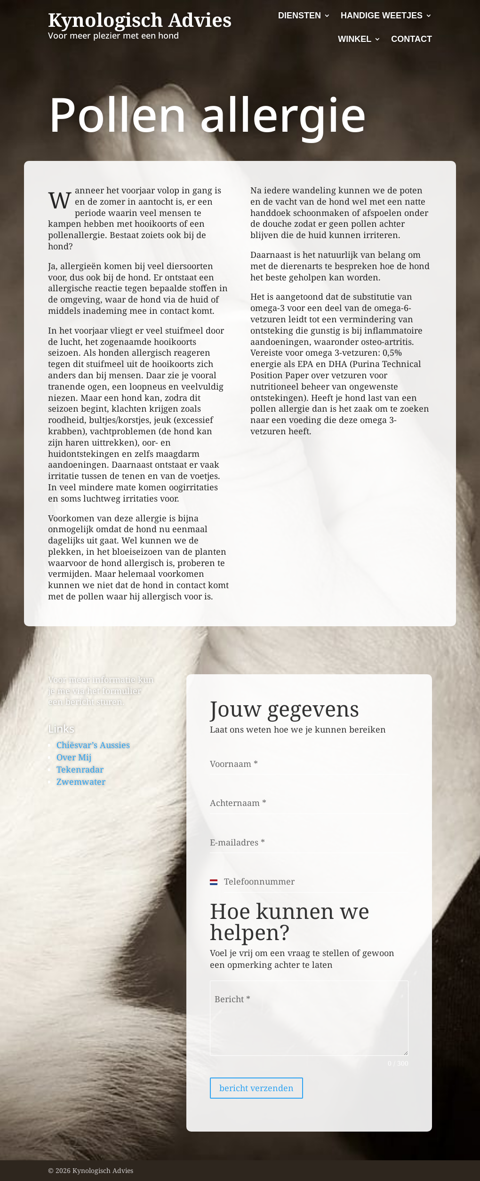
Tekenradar (80, 769)
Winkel (354, 39)
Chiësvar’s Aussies (93, 744)
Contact (411, 39)
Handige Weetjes (382, 15)
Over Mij (73, 757)
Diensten (299, 15)
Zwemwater (80, 781)
